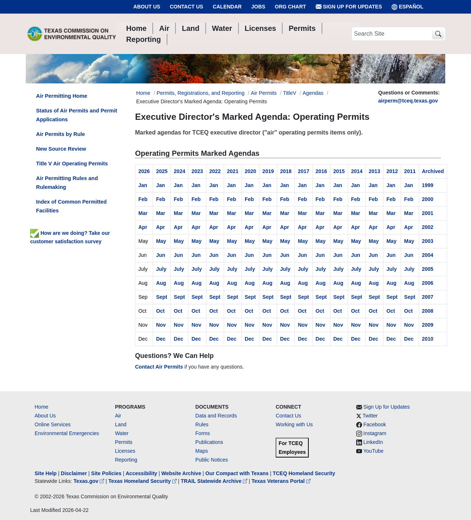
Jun (160, 255)
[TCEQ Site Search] (438, 34)
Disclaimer (74, 473)
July (161, 269)
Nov (161, 325)
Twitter (370, 416)
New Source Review (61, 149)
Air (118, 416)
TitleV (289, 93)
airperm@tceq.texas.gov (408, 101)
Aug (161, 283)
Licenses (125, 451)
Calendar (227, 7)
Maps (201, 451)
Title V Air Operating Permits (72, 163)
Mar (143, 213)
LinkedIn (373, 442)
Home (41, 407)
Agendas (312, 93)
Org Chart (290, 7)
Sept (161, 297)
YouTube (373, 451)
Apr (142, 227)
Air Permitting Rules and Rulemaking (67, 182)
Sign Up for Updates (349, 7)
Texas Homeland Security (143, 481)
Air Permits (264, 93)
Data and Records (216, 416)
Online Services (53, 424)
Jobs (258, 7)
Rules (202, 424)
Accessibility (142, 473)
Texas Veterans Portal (281, 481)
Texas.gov (90, 481)
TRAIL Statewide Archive (215, 481)
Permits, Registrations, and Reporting (200, 93)
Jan (142, 185)
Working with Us (294, 424)
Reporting (126, 460)
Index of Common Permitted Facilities (71, 206)
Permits (123, 442)
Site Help (46, 473)
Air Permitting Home (61, 96)
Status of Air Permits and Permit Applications (76, 115)
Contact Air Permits (159, 367)
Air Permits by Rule (60, 134)
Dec (161, 339)
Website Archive (181, 473)
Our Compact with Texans (237, 473)
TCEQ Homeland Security (304, 473)
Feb (143, 199)
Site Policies (106, 473)
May (161, 241)
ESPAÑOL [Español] (408, 7)
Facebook (375, 424)
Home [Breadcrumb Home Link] (143, 93)
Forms (202, 433)
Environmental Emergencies (67, 433)
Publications (209, 442)
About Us (146, 7)
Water (121, 433)
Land (120, 424)
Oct (160, 311)
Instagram (375, 433)
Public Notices (211, 460)
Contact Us (186, 7)
